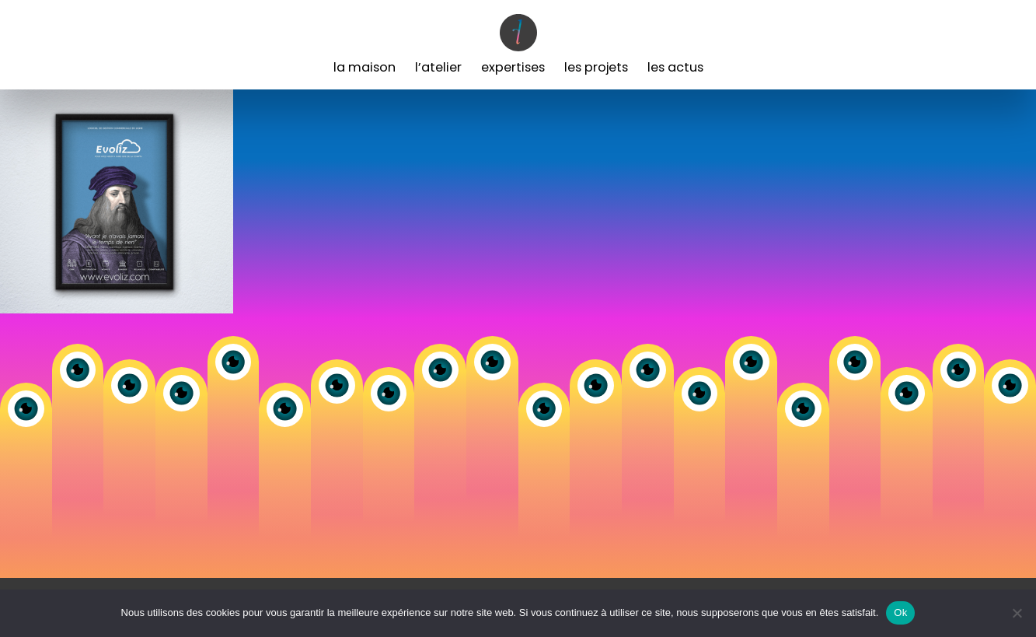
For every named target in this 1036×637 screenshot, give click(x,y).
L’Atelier (438, 67)
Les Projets (596, 67)
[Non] (1016, 613)
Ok (900, 612)
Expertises (513, 67)
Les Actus (675, 67)
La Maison (364, 67)
